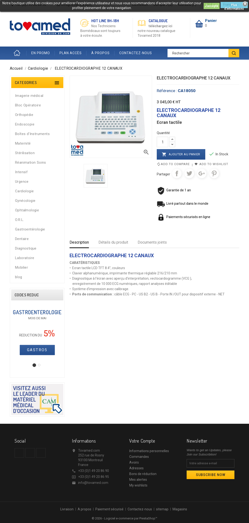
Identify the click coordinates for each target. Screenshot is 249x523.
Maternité (23, 143)
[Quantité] (162, 142)
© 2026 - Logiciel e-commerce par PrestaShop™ (124, 518)
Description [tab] (79, 242)
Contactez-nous (140, 509)
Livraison (67, 509)
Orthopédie (24, 115)
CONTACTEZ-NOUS (135, 53)
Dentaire (22, 239)
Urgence (22, 181)
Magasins (180, 509)
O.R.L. (19, 220)
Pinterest (214, 173)
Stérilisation (25, 153)
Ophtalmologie (27, 210)
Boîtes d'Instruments (32, 134)
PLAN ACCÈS (71, 53)
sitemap (162, 509)
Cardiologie (24, 191)
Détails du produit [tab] (113, 242)
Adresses (136, 468)
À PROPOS (100, 53)
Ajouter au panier (181, 154)
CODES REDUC (27, 295)
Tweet (189, 173)
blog (18, 277)
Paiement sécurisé (109, 509)
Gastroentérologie (30, 229)
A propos (84, 509)
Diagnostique (26, 248)
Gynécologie (25, 201)
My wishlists (138, 485)
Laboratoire (24, 258)
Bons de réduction (143, 474)
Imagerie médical (29, 96)
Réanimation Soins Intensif (30, 167)
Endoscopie (24, 124)
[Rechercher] (203, 53)
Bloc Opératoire (28, 105)
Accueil (18, 53)
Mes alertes (138, 479)
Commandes (139, 457)
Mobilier (21, 267)
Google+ (201, 173)
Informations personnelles (149, 451)
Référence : (167, 90)
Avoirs (134, 462)
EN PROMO (40, 53)
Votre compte (142, 440)
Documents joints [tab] (152, 242)
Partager (177, 173)
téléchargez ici (160, 26)
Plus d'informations (234, 5)
